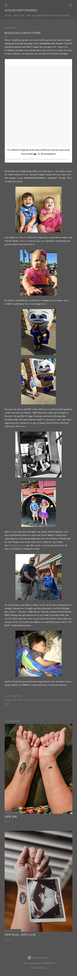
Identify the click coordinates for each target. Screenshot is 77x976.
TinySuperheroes (16, 545)
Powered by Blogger (38, 957)
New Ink (11, 816)
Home (8, 15)
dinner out (22, 700)
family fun (37, 700)
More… (66, 15)
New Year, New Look (20, 934)
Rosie (7, 704)
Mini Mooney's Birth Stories (43, 15)
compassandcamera (46, 963)
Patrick (68, 700)
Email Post (16, 696)
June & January (57, 700)
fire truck (46, 700)
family (30, 700)
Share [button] (7, 696)
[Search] (70, 4)
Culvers (14, 700)
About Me (19, 15)
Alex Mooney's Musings (21, 10)
